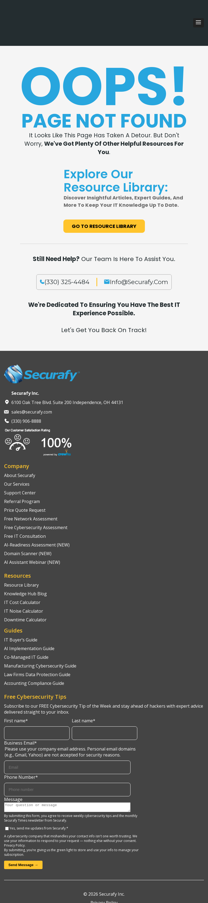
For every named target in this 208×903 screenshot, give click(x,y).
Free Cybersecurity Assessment (35, 500)
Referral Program (22, 474)
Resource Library (21, 558)
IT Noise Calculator (23, 584)
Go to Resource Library (104, 199)
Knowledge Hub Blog (25, 566)
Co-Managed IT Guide (26, 630)
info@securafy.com (139, 254)
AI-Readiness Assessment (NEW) (37, 517)
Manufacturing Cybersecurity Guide (40, 638)
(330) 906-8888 (26, 394)
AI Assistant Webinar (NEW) (32, 535)
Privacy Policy (14, 819)
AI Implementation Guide (29, 621)
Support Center (20, 465)
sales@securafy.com (31, 384)
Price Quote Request (25, 483)
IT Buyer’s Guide (20, 612)
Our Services (17, 457)
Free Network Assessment (30, 491)
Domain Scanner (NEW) (27, 526)
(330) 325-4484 (66, 254)
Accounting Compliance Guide (34, 656)
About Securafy (19, 448)
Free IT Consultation (25, 509)
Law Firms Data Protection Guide (37, 647)
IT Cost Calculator (22, 575)
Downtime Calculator (25, 592)
